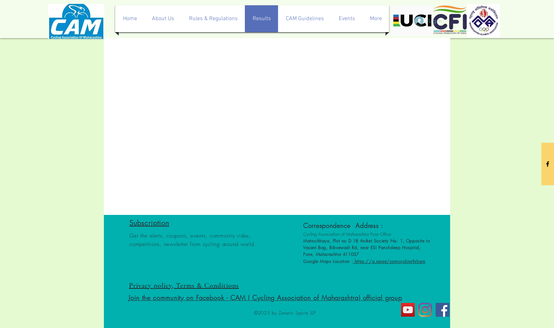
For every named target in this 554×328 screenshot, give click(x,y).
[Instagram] (425, 310)
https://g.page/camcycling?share (389, 261)
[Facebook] (442, 310)
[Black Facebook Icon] (547, 164)
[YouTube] (408, 310)
